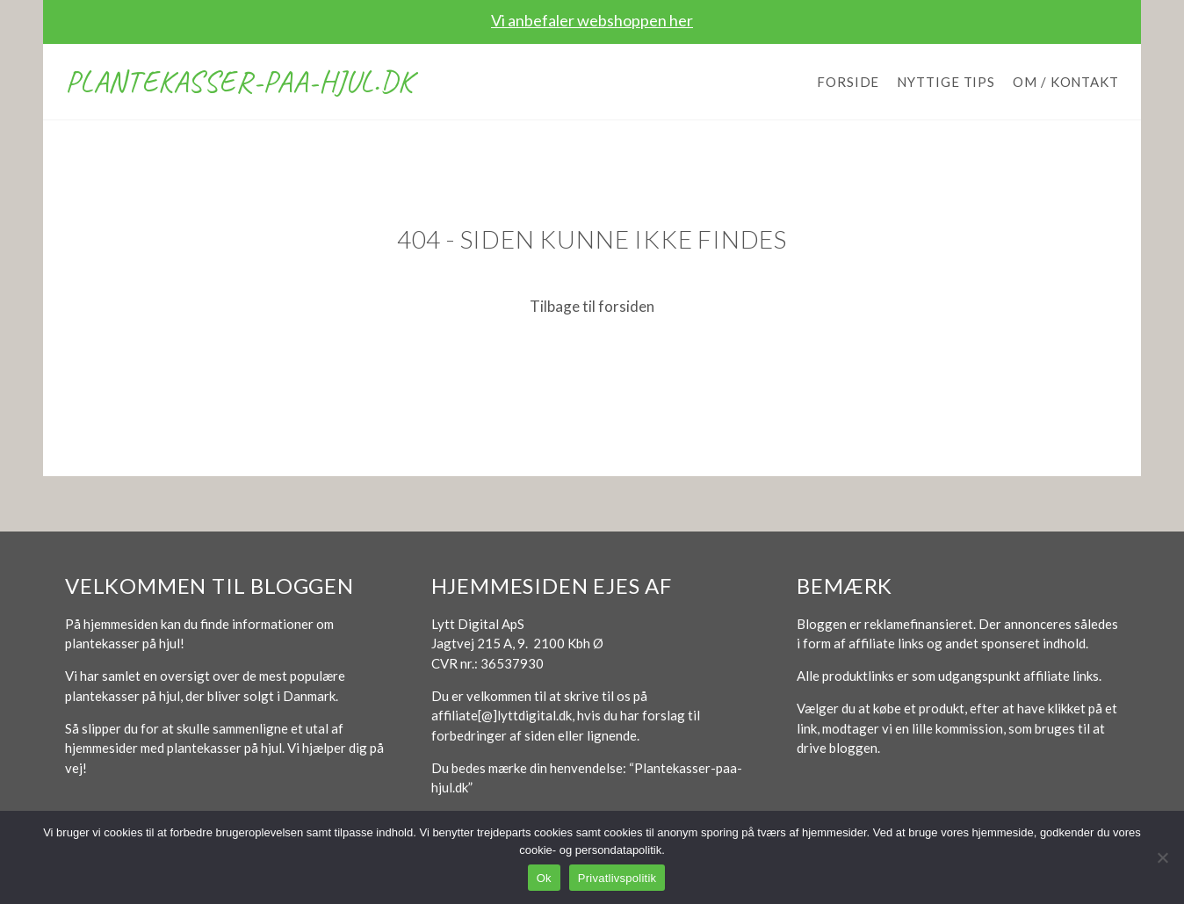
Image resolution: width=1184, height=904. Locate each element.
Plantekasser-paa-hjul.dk (239, 81)
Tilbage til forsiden (592, 306)
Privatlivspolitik (617, 878)
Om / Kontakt (1066, 82)
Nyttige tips (946, 82)
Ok (544, 878)
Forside (848, 82)
